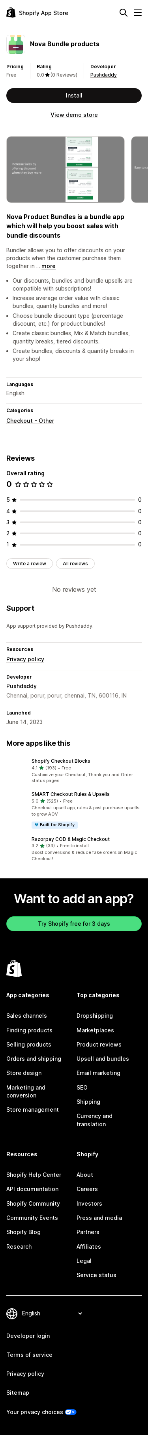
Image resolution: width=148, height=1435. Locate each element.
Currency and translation (94, 1119)
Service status (96, 1275)
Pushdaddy (103, 75)
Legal (84, 1260)
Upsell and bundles (103, 1058)
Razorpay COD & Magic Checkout (71, 839)
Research (19, 1246)
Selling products (28, 1044)
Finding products (29, 1030)
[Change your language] (52, 1313)
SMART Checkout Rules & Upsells (71, 794)
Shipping (88, 1101)
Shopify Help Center (33, 1174)
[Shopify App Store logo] (37, 12)
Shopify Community (33, 1203)
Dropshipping (95, 1015)
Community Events (32, 1217)
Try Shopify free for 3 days (74, 923)
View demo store (74, 114)
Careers (87, 1189)
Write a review (29, 563)
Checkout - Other (30, 420)
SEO (82, 1087)
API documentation (32, 1189)
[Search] (123, 13)
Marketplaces (95, 1030)
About (85, 1174)
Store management (32, 1109)
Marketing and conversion (25, 1091)
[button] (74, 771)
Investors (89, 1203)
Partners (88, 1232)
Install (74, 95)
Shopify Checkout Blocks (61, 761)
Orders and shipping (33, 1058)
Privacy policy (25, 659)
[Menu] (138, 13)
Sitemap (17, 1392)
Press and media (99, 1217)
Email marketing (98, 1072)
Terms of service (29, 1354)
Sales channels (26, 1015)
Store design (23, 1072)
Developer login (28, 1335)
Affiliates (89, 1246)
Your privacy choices (34, 1412)
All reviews (75, 563)
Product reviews (99, 1044)
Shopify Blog (23, 1232)
